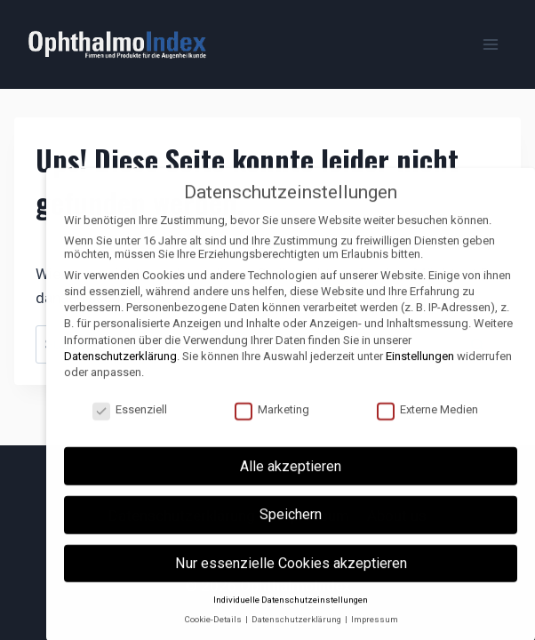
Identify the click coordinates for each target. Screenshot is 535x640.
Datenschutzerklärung (120, 368)
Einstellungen (420, 368)
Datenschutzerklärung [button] (297, 632)
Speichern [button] (291, 527)
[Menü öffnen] (490, 44)
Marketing (272, 421)
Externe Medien (427, 421)
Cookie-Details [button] (214, 632)
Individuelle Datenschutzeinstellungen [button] (290, 612)
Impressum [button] (374, 632)
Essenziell (129, 421)
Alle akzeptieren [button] (290, 478)
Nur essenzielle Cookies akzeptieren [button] (291, 575)
